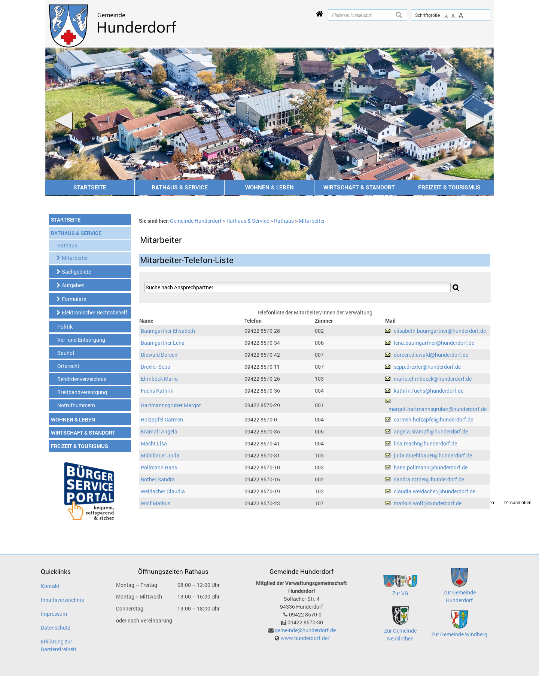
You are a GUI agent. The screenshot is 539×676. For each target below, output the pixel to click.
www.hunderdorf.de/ (305, 638)
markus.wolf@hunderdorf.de (428, 503)
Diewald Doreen (159, 354)
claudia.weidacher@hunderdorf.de (434, 491)
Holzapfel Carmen (162, 419)
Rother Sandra (158, 479)
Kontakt (50, 586)
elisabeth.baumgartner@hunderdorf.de (440, 330)
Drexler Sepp (155, 366)
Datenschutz (55, 627)
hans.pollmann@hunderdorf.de (431, 467)
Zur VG (400, 593)
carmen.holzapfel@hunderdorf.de (433, 419)
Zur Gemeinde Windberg (459, 634)
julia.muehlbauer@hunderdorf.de (433, 455)
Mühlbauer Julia (160, 455)
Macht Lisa (154, 443)
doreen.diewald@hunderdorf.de (431, 354)
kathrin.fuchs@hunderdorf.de (428, 390)
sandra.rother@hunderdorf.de (429, 479)
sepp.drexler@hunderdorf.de (427, 366)
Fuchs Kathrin (157, 390)
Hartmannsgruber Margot (171, 405)
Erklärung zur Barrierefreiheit (58, 645)
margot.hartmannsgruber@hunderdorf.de (438, 408)
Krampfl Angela (159, 431)
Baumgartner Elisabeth (168, 330)
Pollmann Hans (159, 467)
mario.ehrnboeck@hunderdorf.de (433, 378)
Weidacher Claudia (163, 491)
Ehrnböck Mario (159, 378)
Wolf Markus (155, 503)
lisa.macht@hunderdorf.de (425, 443)
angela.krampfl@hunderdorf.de (431, 431)
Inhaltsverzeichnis (62, 599)
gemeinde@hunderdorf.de (305, 630)
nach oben (521, 502)
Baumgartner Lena (163, 342)
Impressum (54, 613)
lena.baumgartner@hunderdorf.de (434, 342)
